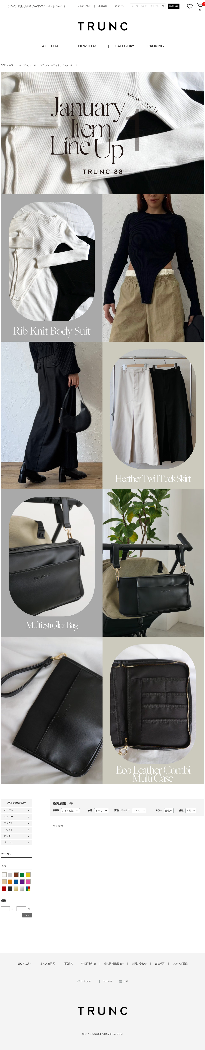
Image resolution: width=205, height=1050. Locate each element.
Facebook (107, 981)
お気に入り (190, 6)
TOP (3, 65)
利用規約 (68, 964)
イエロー (34, 65)
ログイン (119, 6)
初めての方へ (24, 964)
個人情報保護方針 (114, 964)
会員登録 (102, 6)
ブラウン (45, 65)
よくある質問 (47, 964)
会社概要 (160, 964)
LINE (126, 981)
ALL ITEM (50, 46)
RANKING (155, 46)
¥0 (200, 10)
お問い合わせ (139, 964)
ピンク (65, 65)
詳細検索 (173, 6)
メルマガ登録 (84, 6)
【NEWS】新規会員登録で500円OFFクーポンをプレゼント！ (37, 6)
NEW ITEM (87, 46)
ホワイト (55, 65)
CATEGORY (124, 46)
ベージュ (75, 65)
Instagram (86, 981)
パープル (23, 65)
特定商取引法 (88, 964)
